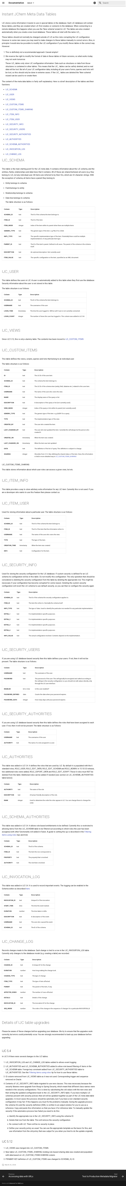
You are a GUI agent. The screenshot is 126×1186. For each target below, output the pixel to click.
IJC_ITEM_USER (13, 119)
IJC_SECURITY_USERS (15, 129)
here (28, 889)
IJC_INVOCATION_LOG (15, 149)
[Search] (112, 3)
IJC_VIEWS (10, 99)
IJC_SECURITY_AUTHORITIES (18, 134)
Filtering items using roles (40, 1072)
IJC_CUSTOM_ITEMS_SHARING (19, 109)
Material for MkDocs (16, 1183)
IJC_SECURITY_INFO (14, 124)
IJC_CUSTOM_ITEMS (15, 104)
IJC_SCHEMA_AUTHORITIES (18, 144)
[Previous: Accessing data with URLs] (18, 1176)
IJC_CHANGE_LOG (13, 154)
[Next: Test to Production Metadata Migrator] (102, 1176)
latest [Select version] (29, 3)
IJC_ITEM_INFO (12, 114)
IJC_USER (10, 94)
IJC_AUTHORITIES (13, 139)
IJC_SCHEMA (11, 89)
